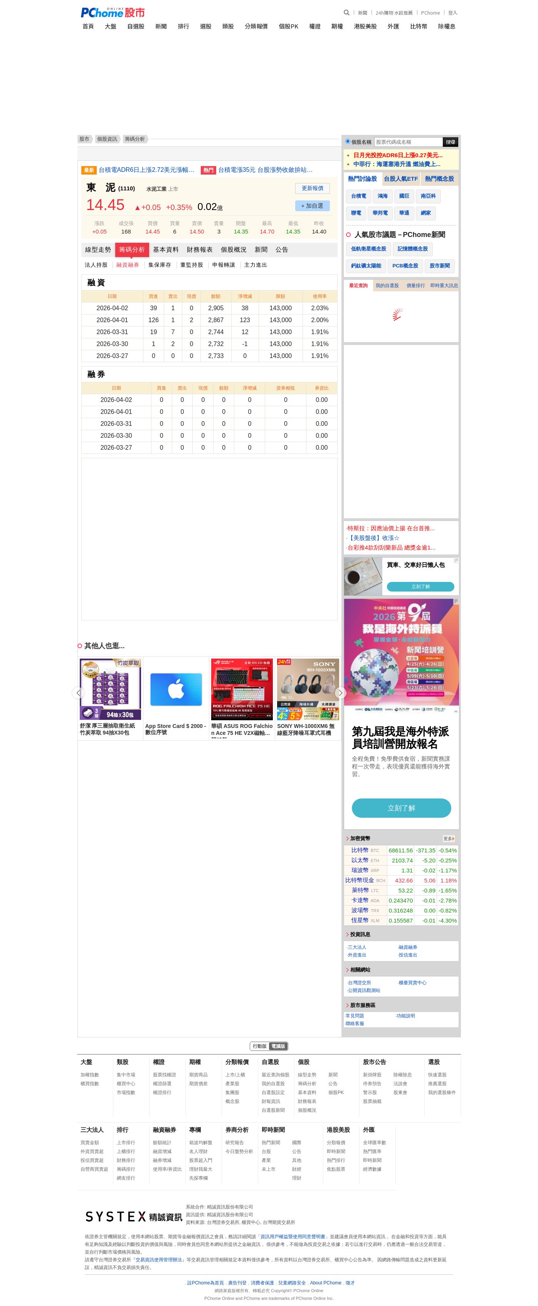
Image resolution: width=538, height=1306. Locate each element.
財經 (296, 1169)
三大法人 (357, 947)
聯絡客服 (355, 1023)
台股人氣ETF (401, 178)
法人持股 (96, 265)
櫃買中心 (126, 1083)
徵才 (350, 1283)
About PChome (325, 1283)
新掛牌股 (372, 1074)
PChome (430, 12)
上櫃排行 (126, 1151)
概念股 (232, 1101)
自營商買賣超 (94, 1169)
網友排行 (126, 1178)
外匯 (393, 26)
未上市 (269, 1169)
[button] (340, 693)
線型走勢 (98, 249)
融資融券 (128, 265)
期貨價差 (198, 1083)
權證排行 (162, 1092)
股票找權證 (164, 1074)
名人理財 (198, 1151)
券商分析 (237, 1129)
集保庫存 (159, 265)
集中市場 (126, 1074)
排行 (183, 26)
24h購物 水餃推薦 (394, 12)
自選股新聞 (273, 1110)
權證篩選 (162, 1083)
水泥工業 (156, 189)
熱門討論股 (362, 178)
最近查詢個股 (275, 1074)
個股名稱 (361, 142)
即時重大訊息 (444, 285)
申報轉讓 (223, 265)
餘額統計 (162, 1142)
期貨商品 (198, 1074)
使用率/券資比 (167, 1169)
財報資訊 (271, 1101)
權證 (315, 26)
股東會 (400, 1092)
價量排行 (416, 285)
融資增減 (162, 1151)
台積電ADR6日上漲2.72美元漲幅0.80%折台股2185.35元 (147, 169)
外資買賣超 (92, 1151)
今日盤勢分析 (239, 1151)
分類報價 (256, 26)
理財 (296, 1178)
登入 (452, 12)
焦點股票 (336, 1169)
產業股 (232, 1083)
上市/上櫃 (235, 1074)
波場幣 (360, 910)
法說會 (400, 1083)
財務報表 (200, 249)
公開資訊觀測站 (364, 990)
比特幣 (418, 26)
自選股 (136, 26)
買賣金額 (90, 1142)
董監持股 (191, 265)
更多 (448, 838)
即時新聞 (273, 1129)
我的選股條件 (442, 1092)
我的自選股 (387, 285)
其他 (296, 1160)
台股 (266, 1151)
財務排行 (126, 1160)
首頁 (88, 26)
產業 (266, 1160)
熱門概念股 (439, 178)
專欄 (195, 1129)
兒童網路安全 (292, 1283)
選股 (206, 26)
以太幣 (360, 860)
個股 (303, 1062)
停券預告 (372, 1083)
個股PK (288, 26)
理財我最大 (200, 1169)
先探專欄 (198, 1178)
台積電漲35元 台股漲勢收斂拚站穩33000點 (266, 169)
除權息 (447, 26)
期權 (337, 26)
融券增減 (162, 1160)
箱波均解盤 (200, 1142)
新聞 (362, 12)
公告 (282, 249)
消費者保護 (262, 1283)
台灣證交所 (359, 982)
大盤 (110, 26)
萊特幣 (360, 890)
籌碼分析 (132, 249)
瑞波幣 (360, 870)
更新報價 (312, 188)
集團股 (232, 1092)
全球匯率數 (374, 1142)
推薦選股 (437, 1083)
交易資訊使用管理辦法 (159, 1259)
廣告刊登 (237, 1283)
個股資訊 (107, 139)
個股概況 (234, 249)
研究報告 (234, 1142)
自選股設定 (273, 1092)
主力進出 (255, 265)
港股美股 (365, 26)
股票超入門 (200, 1160)
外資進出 (357, 955)
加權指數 (90, 1074)
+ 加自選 (312, 205)
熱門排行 (336, 1160)
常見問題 (355, 1016)
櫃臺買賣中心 (413, 982)
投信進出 (408, 955)
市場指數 (126, 1092)
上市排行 (126, 1142)
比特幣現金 (359, 880)
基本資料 (166, 249)
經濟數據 (372, 1169)
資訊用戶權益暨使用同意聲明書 (293, 1236)
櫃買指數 (90, 1083)
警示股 (370, 1092)
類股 (228, 26)
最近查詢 (358, 285)
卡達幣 (360, 900)
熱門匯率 (372, 1151)
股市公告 (374, 1062)
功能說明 (406, 1016)
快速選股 (437, 1074)
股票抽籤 (372, 1101)
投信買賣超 (92, 1160)
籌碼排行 (126, 1169)
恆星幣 (360, 920)
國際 (296, 1142)
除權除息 (402, 1074)
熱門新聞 (271, 1142)
